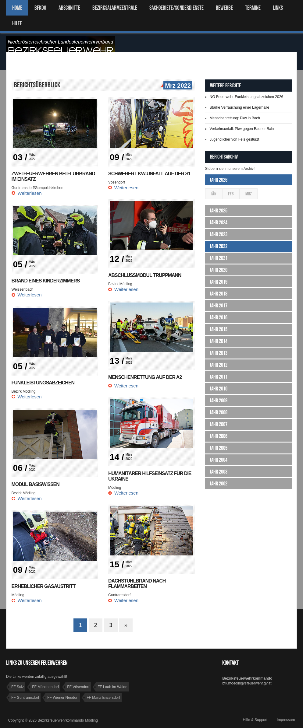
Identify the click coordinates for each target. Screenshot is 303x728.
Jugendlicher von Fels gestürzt (234, 139)
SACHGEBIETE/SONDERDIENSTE (176, 8)
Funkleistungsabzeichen (43, 382)
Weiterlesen (30, 193)
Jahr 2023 (218, 234)
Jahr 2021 (218, 258)
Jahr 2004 (218, 460)
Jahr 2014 (218, 341)
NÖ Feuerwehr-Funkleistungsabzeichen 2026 (246, 97)
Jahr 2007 (218, 424)
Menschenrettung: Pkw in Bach (235, 118)
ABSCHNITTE (69, 8)
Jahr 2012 (218, 365)
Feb (231, 193)
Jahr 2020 (218, 270)
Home (17, 8)
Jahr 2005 (218, 448)
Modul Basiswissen (36, 484)
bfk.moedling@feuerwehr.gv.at (246, 683)
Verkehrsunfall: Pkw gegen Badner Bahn (242, 129)
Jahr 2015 (218, 329)
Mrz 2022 (177, 85)
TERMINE (253, 8)
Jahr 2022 (218, 246)
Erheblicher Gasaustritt (44, 586)
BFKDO (40, 8)
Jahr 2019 (218, 282)
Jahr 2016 (218, 317)
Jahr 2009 (218, 400)
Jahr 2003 (218, 472)
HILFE (17, 23)
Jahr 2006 (218, 436)
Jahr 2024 (218, 222)
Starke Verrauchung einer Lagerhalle (239, 107)
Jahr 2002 (218, 484)
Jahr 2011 (218, 377)
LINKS (278, 8)
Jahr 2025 (218, 211)
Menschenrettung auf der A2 (145, 377)
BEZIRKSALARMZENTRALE (114, 8)
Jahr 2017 (218, 306)
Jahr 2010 (218, 389)
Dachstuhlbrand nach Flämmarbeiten (137, 583)
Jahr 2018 (218, 294)
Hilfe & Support (255, 720)
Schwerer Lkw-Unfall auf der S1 (149, 173)
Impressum (286, 720)
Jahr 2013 (218, 353)
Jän (213, 193)
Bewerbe (224, 8)
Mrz (248, 193)
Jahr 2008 (218, 412)
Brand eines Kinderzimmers (46, 280)
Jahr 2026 (218, 180)
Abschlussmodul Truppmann (145, 275)
